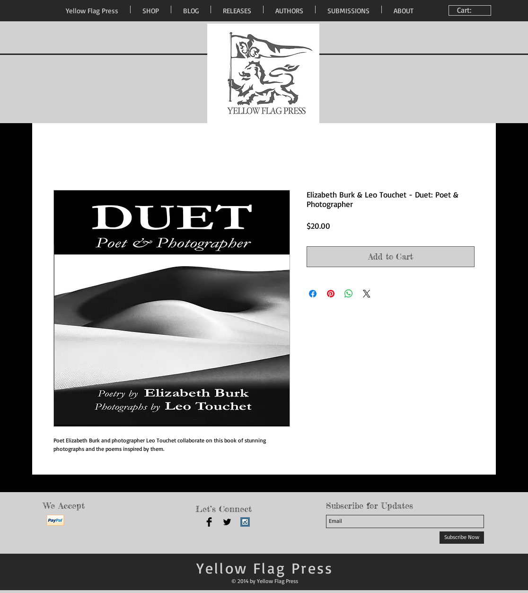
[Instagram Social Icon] (245, 522)
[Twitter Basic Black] (227, 522)
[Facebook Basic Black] (209, 522)
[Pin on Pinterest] (330, 293)
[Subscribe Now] (462, 537)
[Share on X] (366, 293)
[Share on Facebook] (312, 293)
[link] (471, 10)
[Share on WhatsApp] (348, 293)
